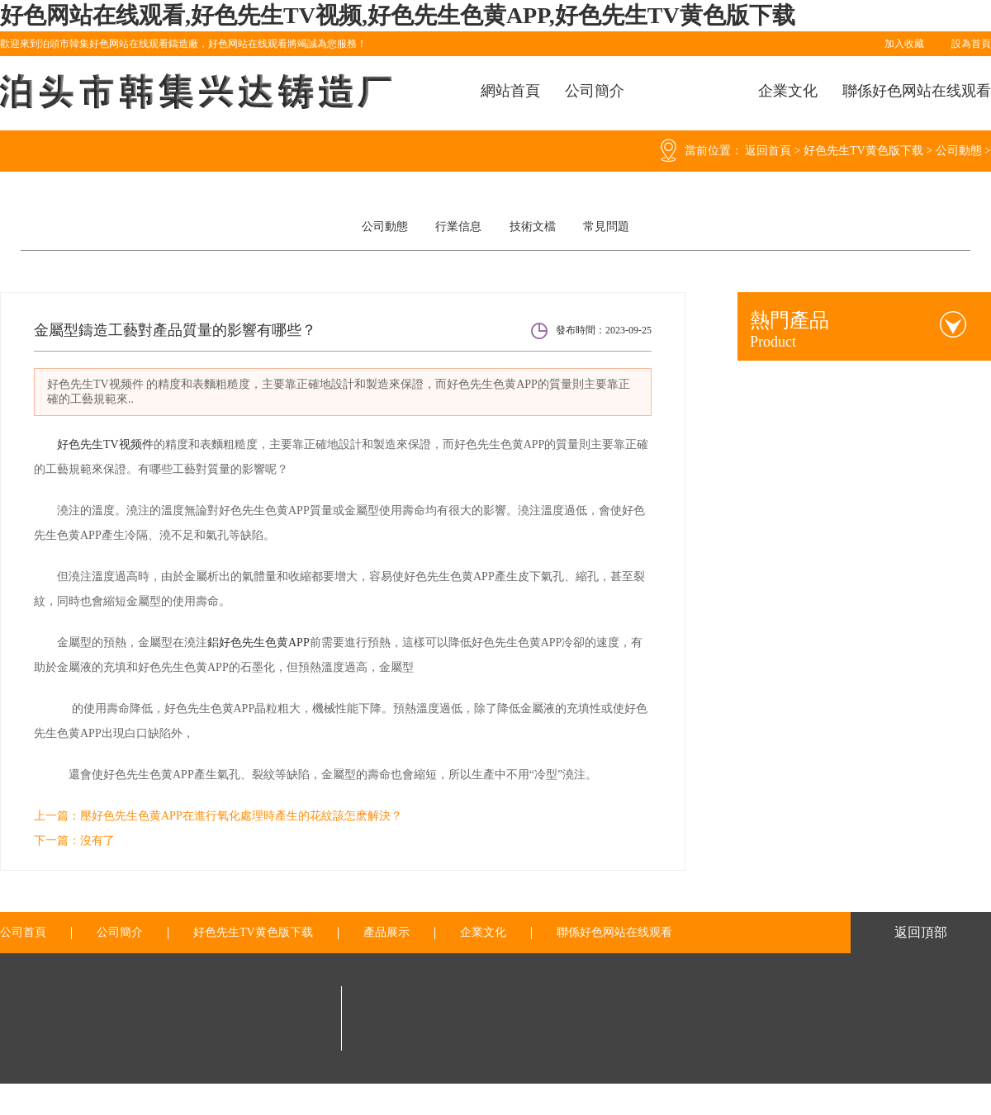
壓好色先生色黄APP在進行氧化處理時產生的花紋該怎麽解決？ (241, 816)
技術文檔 (533, 226)
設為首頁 (971, 44)
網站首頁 (510, 91)
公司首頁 (23, 932)
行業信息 (458, 226)
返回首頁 (768, 150)
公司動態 (959, 150)
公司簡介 (594, 91)
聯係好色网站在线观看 (916, 91)
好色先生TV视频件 (105, 444)
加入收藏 (904, 44)
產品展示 (386, 932)
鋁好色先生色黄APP (258, 642)
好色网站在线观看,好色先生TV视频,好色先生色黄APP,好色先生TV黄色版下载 (397, 15)
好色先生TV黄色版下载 (863, 150)
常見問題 (606, 226)
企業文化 (788, 91)
